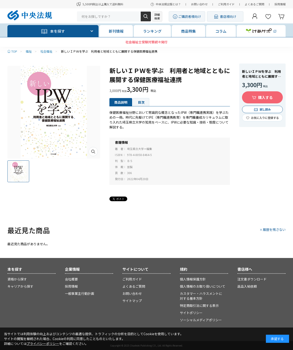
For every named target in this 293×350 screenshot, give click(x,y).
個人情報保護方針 (193, 279)
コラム (220, 31)
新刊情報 (116, 31)
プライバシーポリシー (43, 343)
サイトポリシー (191, 312)
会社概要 (71, 279)
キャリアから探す (20, 286)
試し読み (265, 109)
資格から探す (17, 279)
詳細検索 (157, 16)
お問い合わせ (199, 4)
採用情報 (280, 4)
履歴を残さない (274, 229)
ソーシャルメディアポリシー (201, 320)
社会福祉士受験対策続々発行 (146, 42)
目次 (141, 102)
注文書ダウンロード (252, 279)
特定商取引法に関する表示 (199, 305)
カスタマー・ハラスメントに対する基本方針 (201, 296)
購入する (265, 97)
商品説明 (120, 102)
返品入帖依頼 (247, 286)
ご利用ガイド (226, 4)
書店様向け (228, 16)
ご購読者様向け (189, 16)
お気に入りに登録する (265, 118)
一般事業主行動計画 (79, 293)
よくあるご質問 (254, 4)
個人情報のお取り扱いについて (202, 286)
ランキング (152, 31)
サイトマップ (132, 300)
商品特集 (188, 31)
